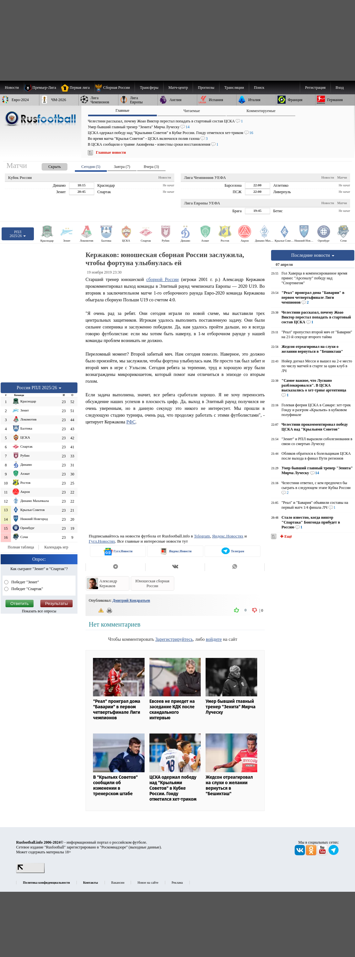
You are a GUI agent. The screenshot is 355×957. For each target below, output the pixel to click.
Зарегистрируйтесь (174, 639)
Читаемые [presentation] (191, 111)
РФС (131, 421)
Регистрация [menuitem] (315, 87)
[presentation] (48, 165)
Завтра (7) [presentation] (122, 166)
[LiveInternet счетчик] (30, 871)
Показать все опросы (39, 611)
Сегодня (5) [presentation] (90, 166)
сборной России (162, 279)
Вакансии (118, 882)
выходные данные (145, 847)
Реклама (177, 882)
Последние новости (312, 255)
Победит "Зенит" (24, 582)
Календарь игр (56, 547)
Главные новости (111, 152)
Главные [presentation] (122, 110)
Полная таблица (21, 547)
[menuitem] (115, 87)
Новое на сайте (147, 882)
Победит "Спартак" (26, 589)
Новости (164, 177)
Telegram (202, 536)
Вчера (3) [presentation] (151, 166)
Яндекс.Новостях (227, 536)
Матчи (342, 177)
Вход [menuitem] (340, 87)
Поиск (259, 87)
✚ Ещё (285, 536)
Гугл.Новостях (102, 541)
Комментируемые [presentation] (261, 111)
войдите (214, 639)
